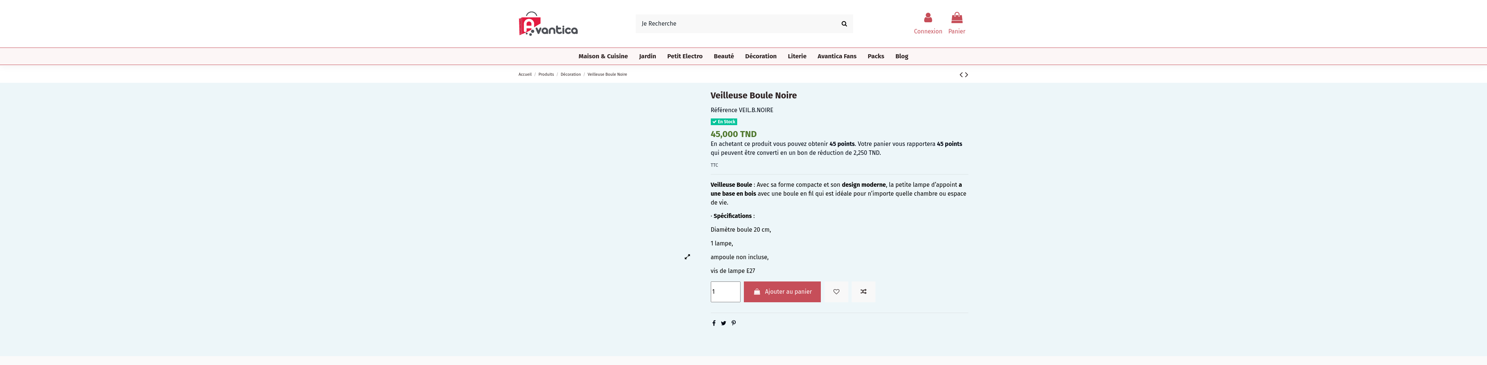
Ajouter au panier (782, 291)
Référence (724, 110)
